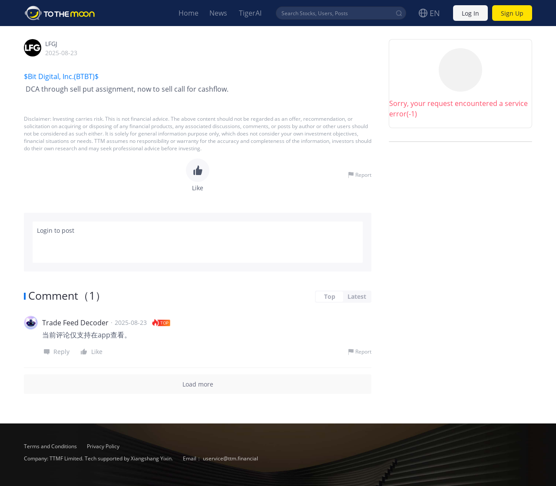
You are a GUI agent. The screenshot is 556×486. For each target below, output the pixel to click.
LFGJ (51, 44)
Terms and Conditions (51, 446)
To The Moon (60, 13)
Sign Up (512, 13)
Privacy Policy (103, 446)
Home (189, 13)
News (218, 13)
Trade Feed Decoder (75, 322)
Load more (197, 384)
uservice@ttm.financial (230, 458)
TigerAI (250, 13)
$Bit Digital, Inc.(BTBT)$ (62, 76)
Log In (470, 13)
